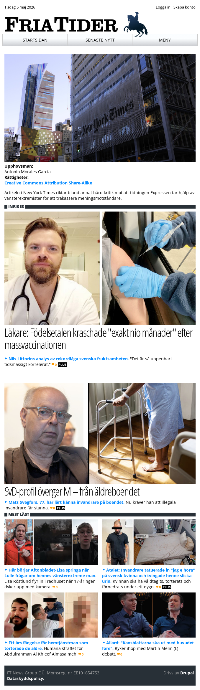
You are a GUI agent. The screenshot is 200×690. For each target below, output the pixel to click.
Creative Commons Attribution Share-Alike (48, 183)
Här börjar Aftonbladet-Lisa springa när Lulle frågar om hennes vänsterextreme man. (50, 572)
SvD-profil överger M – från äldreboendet (72, 491)
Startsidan (35, 40)
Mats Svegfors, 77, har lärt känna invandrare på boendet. (66, 502)
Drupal (187, 673)
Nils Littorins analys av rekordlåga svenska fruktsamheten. (69, 358)
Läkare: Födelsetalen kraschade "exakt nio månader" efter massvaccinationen (98, 338)
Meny (165, 40)
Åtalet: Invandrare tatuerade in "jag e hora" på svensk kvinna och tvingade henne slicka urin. (148, 575)
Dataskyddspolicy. (25, 678)
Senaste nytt (100, 40)
